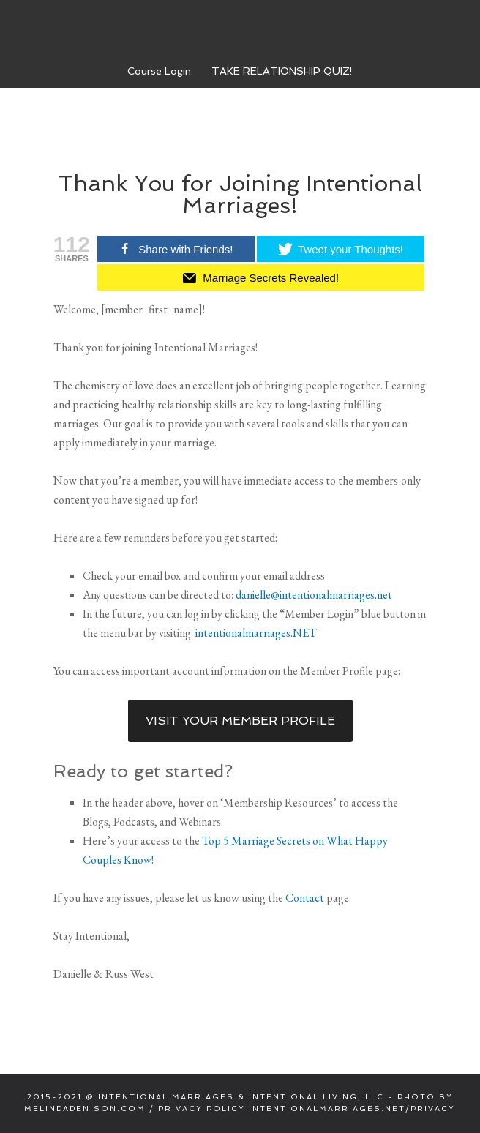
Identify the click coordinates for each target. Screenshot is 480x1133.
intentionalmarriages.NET (256, 632)
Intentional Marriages (240, 29)
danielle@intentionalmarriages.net (314, 594)
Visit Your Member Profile (240, 721)
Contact (304, 897)
